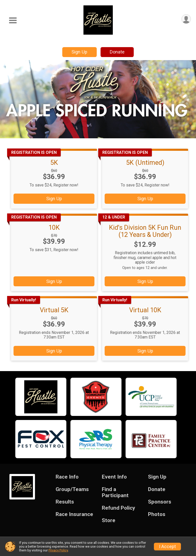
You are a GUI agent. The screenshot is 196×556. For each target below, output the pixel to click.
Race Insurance (74, 514)
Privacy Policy (58, 550)
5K (54, 162)
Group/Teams (72, 489)
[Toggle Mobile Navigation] (13, 20)
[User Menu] (186, 19)
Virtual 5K (54, 310)
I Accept (167, 546)
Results (65, 502)
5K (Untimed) (145, 162)
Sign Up (79, 52)
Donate (117, 52)
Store (108, 520)
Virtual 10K (145, 310)
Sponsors (159, 502)
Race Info (67, 477)
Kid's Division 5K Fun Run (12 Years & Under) (145, 231)
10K (54, 227)
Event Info (114, 477)
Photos (156, 514)
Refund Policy (118, 508)
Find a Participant (115, 492)
